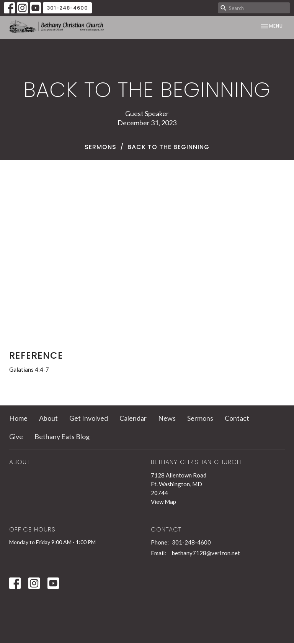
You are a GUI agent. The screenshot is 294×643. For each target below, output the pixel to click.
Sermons (100, 147)
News (167, 418)
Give (16, 436)
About (48, 418)
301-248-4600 (67, 7)
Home (18, 418)
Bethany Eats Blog (62, 436)
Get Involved (88, 418)
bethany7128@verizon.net (206, 553)
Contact (237, 418)
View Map (163, 501)
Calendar (133, 418)
